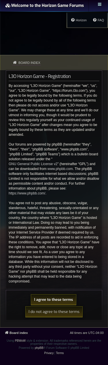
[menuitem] (98, 20)
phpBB (39, 347)
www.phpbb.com (60, 169)
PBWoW (20, 340)
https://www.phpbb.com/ (27, 193)
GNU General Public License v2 (33, 164)
